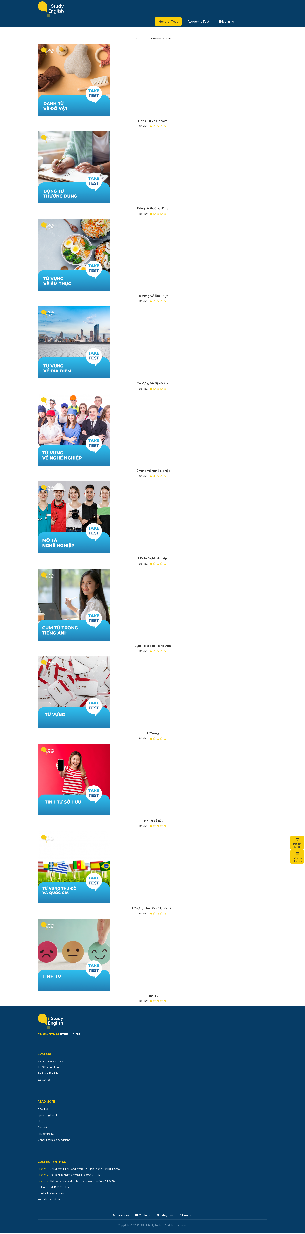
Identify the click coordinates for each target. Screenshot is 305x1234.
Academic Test (198, 22)
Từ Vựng (152, 734)
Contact (42, 1128)
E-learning (226, 22)
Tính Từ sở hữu (152, 821)
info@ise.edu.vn (54, 1193)
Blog (40, 1121)
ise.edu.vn (55, 1199)
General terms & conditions (54, 1140)
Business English (48, 1073)
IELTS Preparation (48, 1067)
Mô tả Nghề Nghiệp (152, 559)
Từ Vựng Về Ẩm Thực (152, 296)
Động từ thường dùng (152, 208)
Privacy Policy (46, 1134)
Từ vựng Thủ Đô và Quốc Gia (152, 909)
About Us (43, 1109)
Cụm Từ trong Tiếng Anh (153, 646)
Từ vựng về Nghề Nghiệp (152, 471)
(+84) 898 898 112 (58, 1187)
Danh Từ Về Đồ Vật (152, 121)
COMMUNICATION (159, 38)
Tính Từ (152, 996)
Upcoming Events (48, 1115)
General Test (168, 22)
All (136, 38)
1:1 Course (44, 1080)
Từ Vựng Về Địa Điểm (152, 383)
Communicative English (51, 1061)
